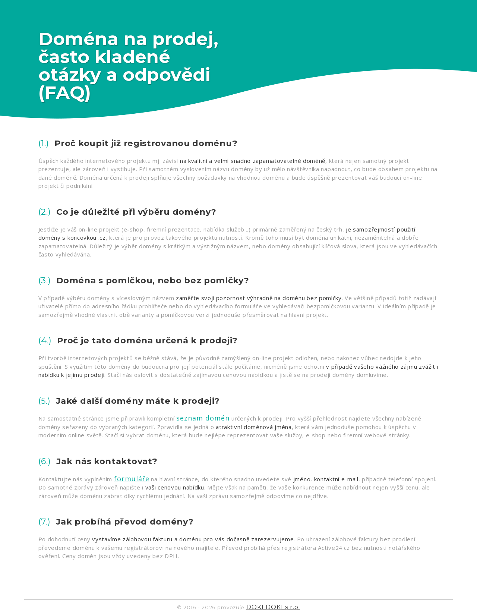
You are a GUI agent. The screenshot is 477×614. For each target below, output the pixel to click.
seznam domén (203, 417)
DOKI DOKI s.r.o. (273, 607)
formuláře (131, 478)
